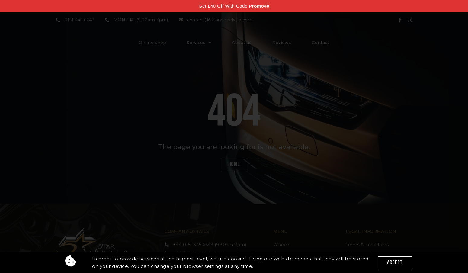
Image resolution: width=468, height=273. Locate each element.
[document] (234, 136)
